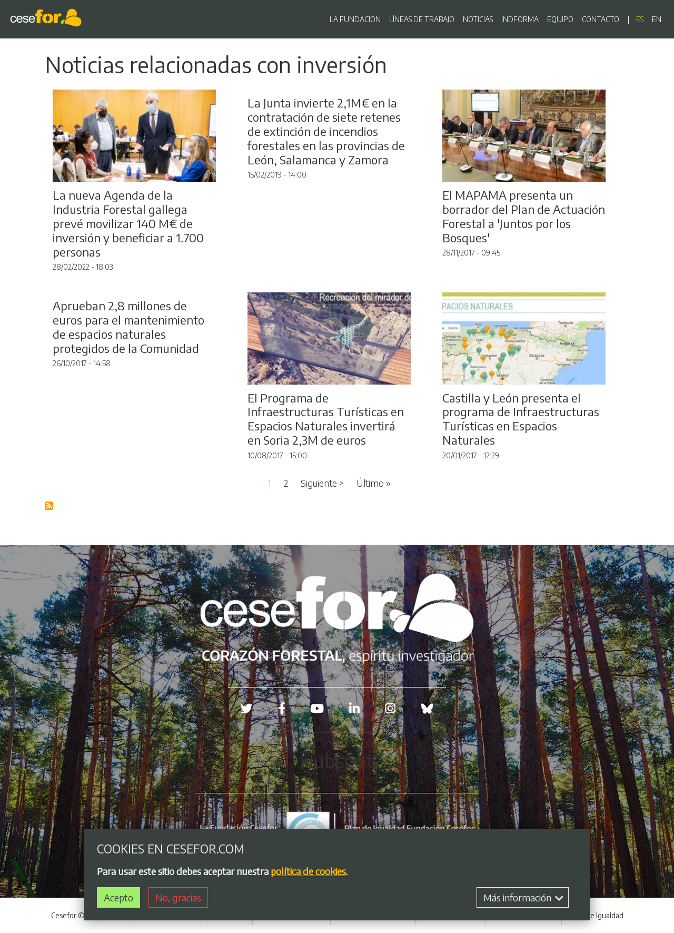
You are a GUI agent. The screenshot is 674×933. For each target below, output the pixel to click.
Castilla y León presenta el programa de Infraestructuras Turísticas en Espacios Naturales (520, 419)
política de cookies (308, 871)
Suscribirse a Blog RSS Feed (49, 506)
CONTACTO (600, 19)
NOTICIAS (478, 19)
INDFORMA (520, 19)
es (639, 19)
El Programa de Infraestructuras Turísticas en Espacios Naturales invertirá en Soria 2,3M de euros (325, 419)
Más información (523, 897)
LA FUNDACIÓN (355, 19)
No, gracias (178, 897)
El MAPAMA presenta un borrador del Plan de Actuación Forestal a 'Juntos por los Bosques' (523, 216)
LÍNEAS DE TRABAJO (421, 19)
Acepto (118, 897)
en (656, 19)
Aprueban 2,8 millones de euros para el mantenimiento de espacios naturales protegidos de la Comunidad (128, 327)
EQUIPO (560, 19)
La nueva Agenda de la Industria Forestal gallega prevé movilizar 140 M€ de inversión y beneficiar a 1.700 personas (128, 223)
